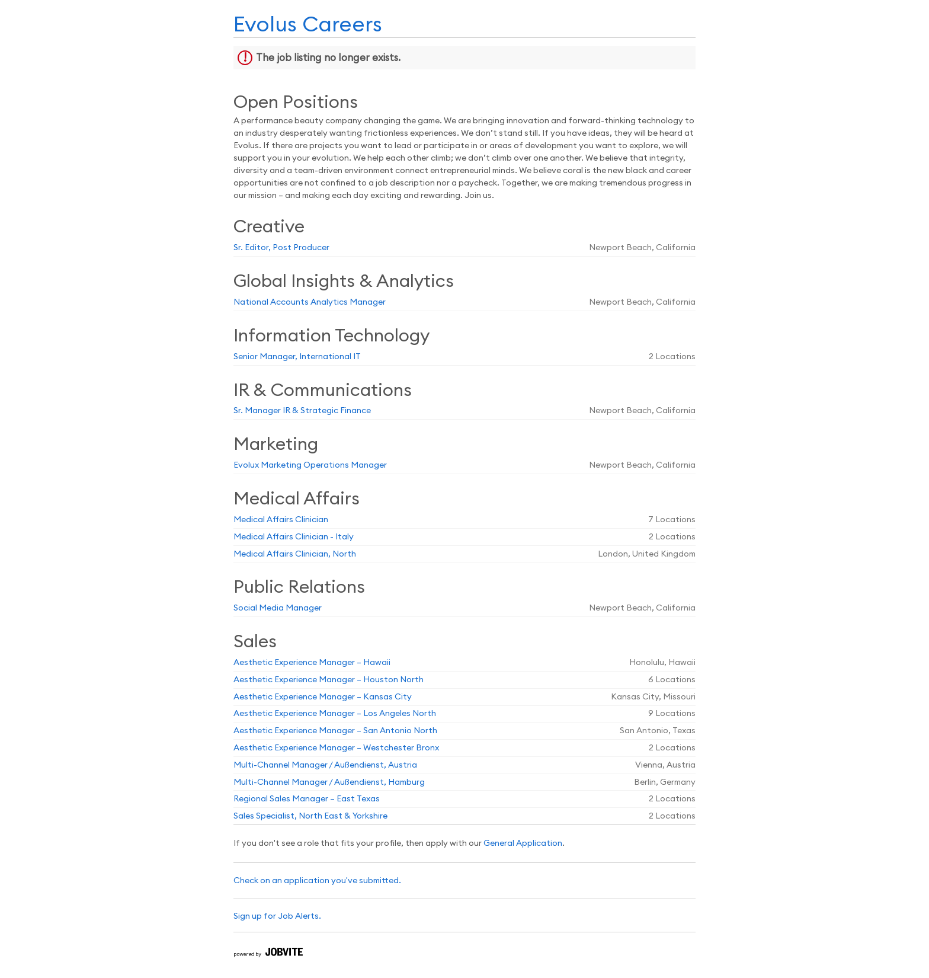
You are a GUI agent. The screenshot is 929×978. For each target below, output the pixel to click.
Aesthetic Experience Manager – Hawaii (311, 663)
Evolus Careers (307, 25)
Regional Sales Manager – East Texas (306, 799)
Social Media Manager (277, 608)
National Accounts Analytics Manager (309, 302)
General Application (522, 843)
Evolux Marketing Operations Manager (310, 465)
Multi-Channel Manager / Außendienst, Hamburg (329, 782)
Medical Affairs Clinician (280, 520)
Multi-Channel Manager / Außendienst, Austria (325, 765)
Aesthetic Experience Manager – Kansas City (322, 697)
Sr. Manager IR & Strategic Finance (302, 411)
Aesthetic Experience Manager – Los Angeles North (334, 713)
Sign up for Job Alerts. (277, 916)
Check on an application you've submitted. (317, 881)
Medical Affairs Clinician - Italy (293, 537)
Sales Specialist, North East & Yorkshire (310, 816)
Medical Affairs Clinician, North (294, 554)
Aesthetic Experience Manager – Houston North (328, 680)
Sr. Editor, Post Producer (281, 248)
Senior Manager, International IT (297, 357)
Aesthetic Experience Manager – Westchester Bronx (336, 748)
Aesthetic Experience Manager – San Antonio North (335, 731)
